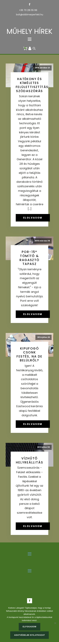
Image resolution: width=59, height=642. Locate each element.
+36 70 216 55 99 (28, 10)
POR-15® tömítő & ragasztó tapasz (29, 258)
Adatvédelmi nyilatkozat (29, 635)
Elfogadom (29, 627)
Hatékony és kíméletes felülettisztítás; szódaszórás (33, 85)
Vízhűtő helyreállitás (29, 460)
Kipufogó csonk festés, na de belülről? (29, 354)
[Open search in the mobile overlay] (34, 48)
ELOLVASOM (32, 217)
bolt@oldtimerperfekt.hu (29, 14)
